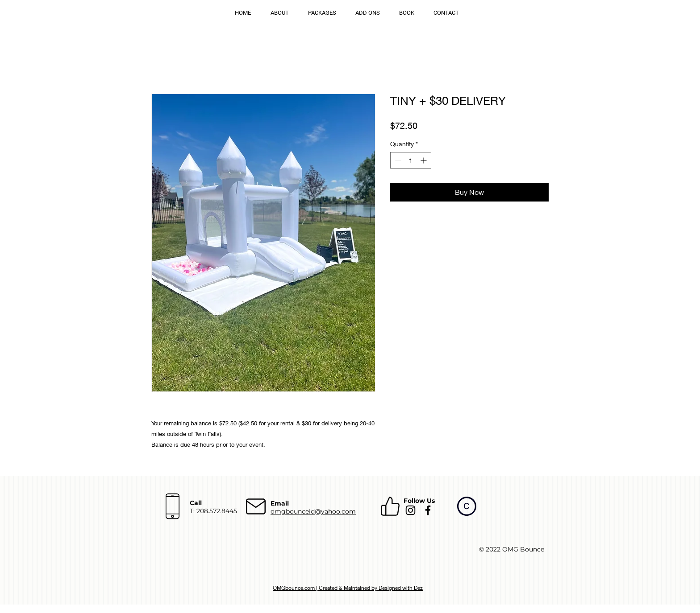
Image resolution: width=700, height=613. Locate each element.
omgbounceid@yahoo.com (313, 511)
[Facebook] (427, 510)
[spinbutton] (411, 160)
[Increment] (424, 160)
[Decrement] (397, 160)
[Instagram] (410, 510)
